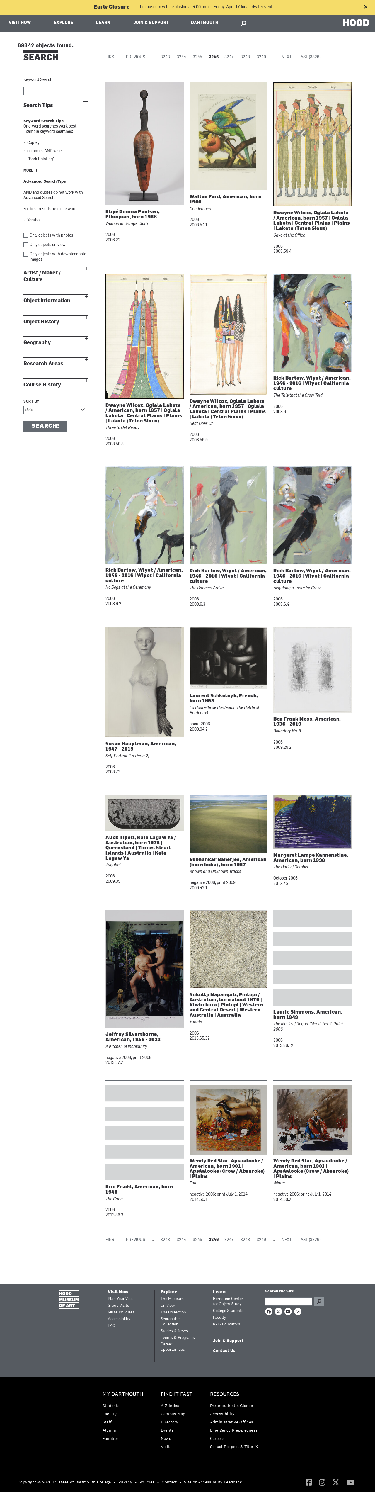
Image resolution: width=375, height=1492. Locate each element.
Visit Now (20, 23)
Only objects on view (48, 245)
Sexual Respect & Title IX (234, 1446)
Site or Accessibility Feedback (213, 1482)
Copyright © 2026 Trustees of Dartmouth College (64, 1482)
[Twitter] (335, 1482)
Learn (103, 23)
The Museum (172, 1299)
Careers (217, 1438)
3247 (229, 57)
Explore (64, 23)
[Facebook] (309, 1482)
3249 (261, 57)
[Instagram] (322, 1482)
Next (287, 57)
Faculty (219, 1318)
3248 (245, 57)
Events (167, 1430)
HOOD (356, 22)
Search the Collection (170, 1322)
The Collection (173, 1312)
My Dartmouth (123, 1394)
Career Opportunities (173, 1347)
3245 (197, 57)
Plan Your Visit (120, 1299)
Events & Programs (178, 1338)
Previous (135, 57)
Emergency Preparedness (234, 1430)
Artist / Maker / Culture (42, 276)
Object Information (46, 301)
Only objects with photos (51, 235)
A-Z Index (170, 1405)
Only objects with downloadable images (58, 257)
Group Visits (118, 1305)
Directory (169, 1422)
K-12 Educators (226, 1324)
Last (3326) (309, 57)
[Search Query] (288, 1301)
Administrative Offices (231, 1422)
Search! (45, 426)
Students (111, 1405)
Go (319, 1301)
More (28, 170)
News (166, 1438)
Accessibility (119, 1319)
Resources (224, 1394)
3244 (181, 57)
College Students (228, 1311)
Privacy (125, 1482)
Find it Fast (176, 1394)
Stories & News (174, 1331)
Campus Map (173, 1413)
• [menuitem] (114, 1482)
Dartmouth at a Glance (231, 1405)
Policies (146, 1482)
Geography (37, 343)
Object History (41, 322)
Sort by (31, 401)
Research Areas (43, 364)
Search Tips (38, 105)
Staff (107, 1422)
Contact (169, 1482)
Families (111, 1438)
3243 (165, 57)
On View (168, 1305)
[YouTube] (350, 1482)
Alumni (109, 1430)
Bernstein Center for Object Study (228, 1301)
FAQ (111, 1326)
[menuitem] (124, 1417)
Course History (42, 385)
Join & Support (151, 23)
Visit (165, 1446)
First (110, 57)
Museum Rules (121, 1312)
